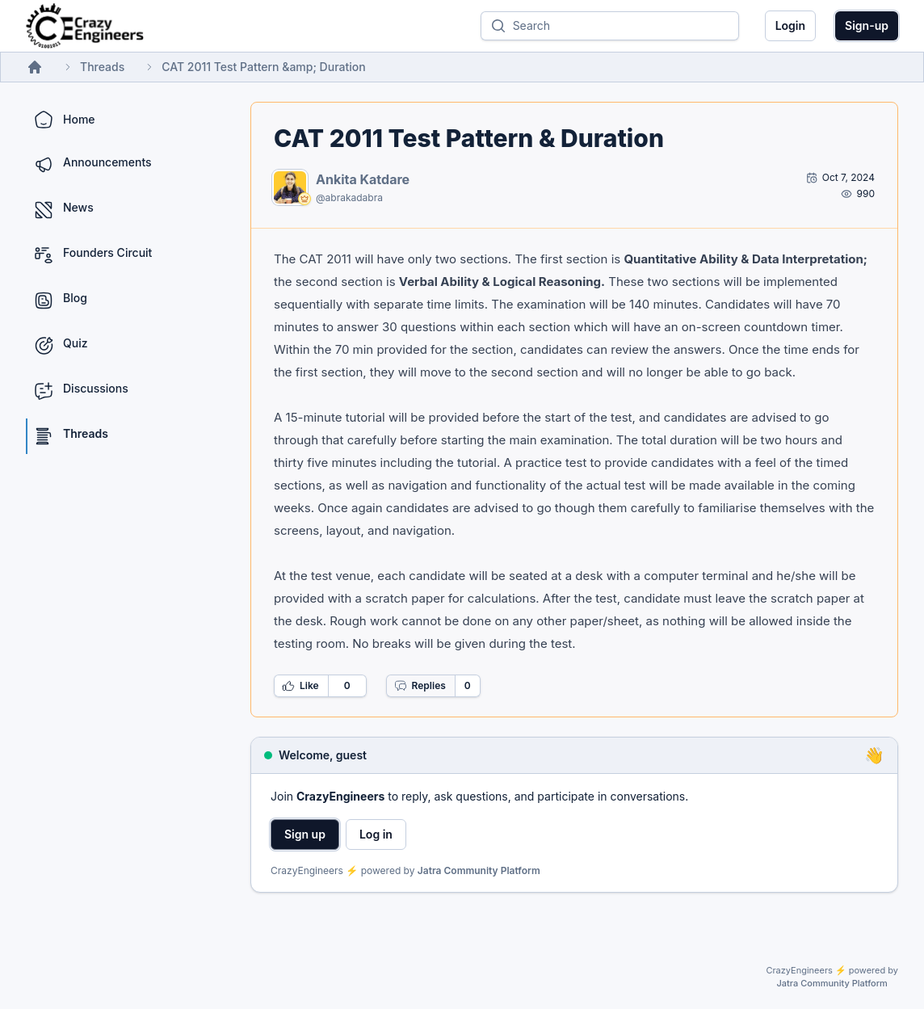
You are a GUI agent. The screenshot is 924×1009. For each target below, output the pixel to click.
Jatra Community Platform (479, 870)
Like (300, 685)
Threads (102, 67)
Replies (420, 685)
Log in (376, 834)
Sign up (305, 834)
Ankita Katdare (363, 179)
